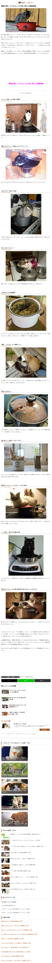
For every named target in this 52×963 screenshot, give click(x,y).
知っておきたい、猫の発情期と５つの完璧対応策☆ (15, 932)
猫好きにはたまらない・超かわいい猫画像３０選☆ (15, 911)
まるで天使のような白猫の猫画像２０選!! (12, 941)
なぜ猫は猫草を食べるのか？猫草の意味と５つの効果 (15, 937)
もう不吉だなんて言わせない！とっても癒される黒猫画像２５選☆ (19, 919)
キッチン (23, 676)
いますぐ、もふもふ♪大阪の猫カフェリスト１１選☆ (15, 898)
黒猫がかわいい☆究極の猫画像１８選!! (11, 906)
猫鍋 (27, 676)
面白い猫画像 (16, 676)
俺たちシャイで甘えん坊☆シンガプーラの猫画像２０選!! (16, 915)
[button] (42, 680)
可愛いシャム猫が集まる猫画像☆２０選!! (12, 924)
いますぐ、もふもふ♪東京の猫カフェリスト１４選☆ (15, 894)
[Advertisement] (26, 65)
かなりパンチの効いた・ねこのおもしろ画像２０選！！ (16, 945)
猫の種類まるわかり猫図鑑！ (9, 887)
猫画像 (10, 676)
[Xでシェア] (9, 680)
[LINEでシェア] (26, 680)
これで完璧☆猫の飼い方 (8, 890)
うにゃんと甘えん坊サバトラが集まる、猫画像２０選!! (16, 928)
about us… (13, 958)
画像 (31, 676)
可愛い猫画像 (4, 676)
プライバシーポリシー (38, 958)
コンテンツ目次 (24, 93)
